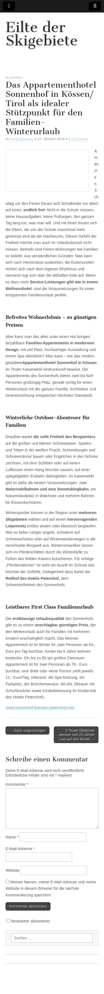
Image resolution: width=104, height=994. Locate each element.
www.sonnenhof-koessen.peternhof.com (40, 707)
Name (12, 837)
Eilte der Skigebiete (42, 34)
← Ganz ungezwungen (27, 730)
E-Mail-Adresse (20, 848)
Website (12, 870)
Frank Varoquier (22, 139)
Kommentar (17, 784)
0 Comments (78, 139)
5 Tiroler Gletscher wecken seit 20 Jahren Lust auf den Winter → (77, 734)
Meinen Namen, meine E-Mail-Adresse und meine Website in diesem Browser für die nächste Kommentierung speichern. (51, 888)
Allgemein (14, 77)
